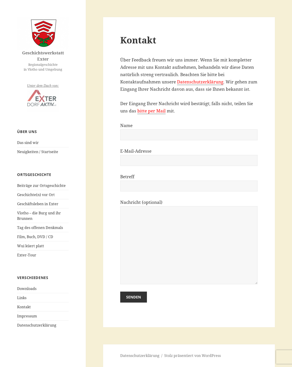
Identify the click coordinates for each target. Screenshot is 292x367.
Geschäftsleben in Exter (37, 203)
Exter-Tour (26, 255)
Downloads (26, 288)
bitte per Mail (151, 111)
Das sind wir (28, 142)
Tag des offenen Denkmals (40, 227)
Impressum (27, 316)
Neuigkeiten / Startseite (37, 151)
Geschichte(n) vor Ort (36, 194)
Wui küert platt (30, 245)
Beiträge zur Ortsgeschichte (41, 185)
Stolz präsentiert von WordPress (192, 355)
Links (21, 297)
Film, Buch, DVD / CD (35, 236)
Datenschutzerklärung (36, 325)
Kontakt (24, 306)
